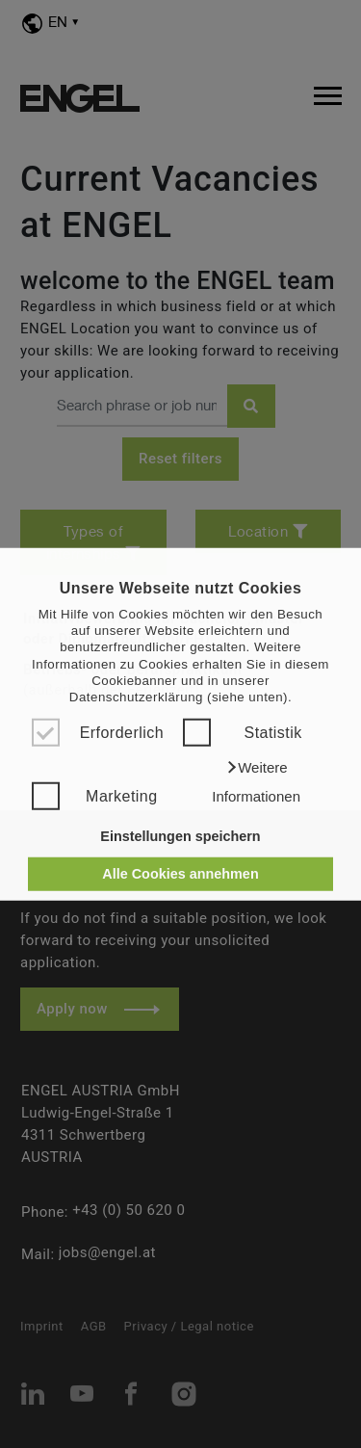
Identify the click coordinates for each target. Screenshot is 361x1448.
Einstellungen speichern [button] (180, 836)
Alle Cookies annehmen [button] (180, 874)
